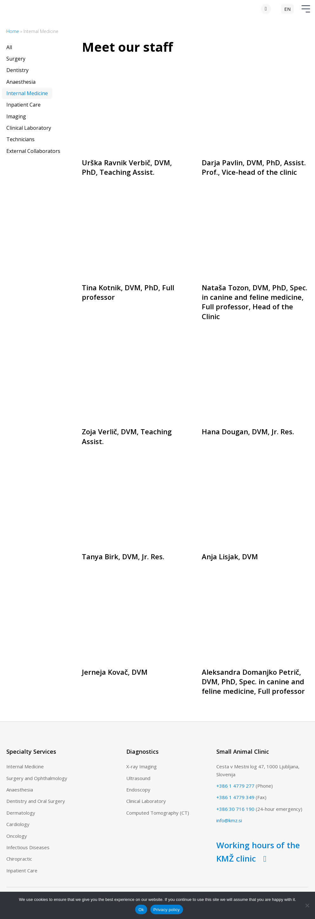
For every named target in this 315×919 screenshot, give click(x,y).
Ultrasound (138, 778)
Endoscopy (138, 789)
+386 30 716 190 (235, 809)
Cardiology (18, 824)
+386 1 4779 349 (235, 797)
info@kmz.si (229, 820)
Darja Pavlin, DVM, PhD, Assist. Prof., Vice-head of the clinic (254, 167)
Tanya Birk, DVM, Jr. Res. (123, 556)
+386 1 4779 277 (235, 786)
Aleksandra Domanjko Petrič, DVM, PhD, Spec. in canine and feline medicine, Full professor (253, 681)
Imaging (16, 116)
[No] (307, 905)
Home (12, 31)
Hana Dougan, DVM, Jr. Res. (248, 431)
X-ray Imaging (141, 766)
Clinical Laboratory (28, 127)
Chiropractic (19, 859)
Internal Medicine (27, 93)
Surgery (15, 58)
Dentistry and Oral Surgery (35, 801)
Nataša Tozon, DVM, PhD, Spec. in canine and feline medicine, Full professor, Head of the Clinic (254, 302)
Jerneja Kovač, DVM (115, 672)
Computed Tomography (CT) (157, 813)
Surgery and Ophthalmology (36, 778)
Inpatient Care (23, 104)
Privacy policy (167, 909)
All (9, 47)
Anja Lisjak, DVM (230, 556)
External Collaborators (33, 151)
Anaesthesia (21, 81)
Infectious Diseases (27, 847)
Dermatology (20, 813)
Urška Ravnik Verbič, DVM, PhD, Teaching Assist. (127, 167)
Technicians (20, 139)
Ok (141, 909)
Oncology (16, 836)
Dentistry (17, 70)
